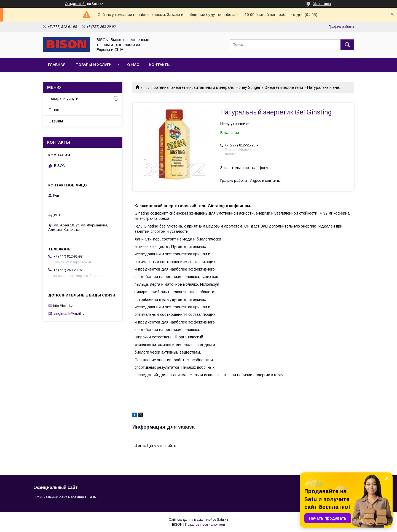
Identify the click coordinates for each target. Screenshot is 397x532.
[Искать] (347, 44)
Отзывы (56, 121)
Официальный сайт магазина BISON (64, 497)
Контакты (160, 65)
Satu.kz (222, 520)
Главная (57, 65)
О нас (133, 65)
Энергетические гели (283, 87)
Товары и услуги (94, 65)
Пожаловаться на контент (205, 524)
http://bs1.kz (63, 305)
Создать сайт (75, 4)
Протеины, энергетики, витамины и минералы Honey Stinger (206, 87)
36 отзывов (322, 4)
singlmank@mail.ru (69, 313)
